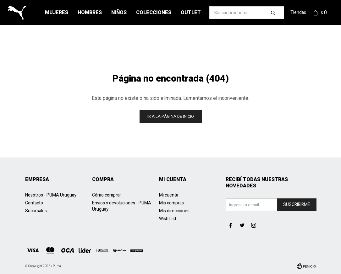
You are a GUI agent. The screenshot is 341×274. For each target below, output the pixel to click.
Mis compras (171, 203)
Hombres (90, 12)
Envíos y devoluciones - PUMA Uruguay (121, 206)
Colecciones (153, 12)
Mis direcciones (174, 211)
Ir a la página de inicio (170, 116)
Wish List (167, 218)
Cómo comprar (106, 195)
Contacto (34, 203)
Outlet (191, 12)
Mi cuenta (168, 195)
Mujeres (56, 12)
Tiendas (298, 12)
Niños (119, 12)
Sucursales (36, 211)
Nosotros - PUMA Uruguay (50, 195)
